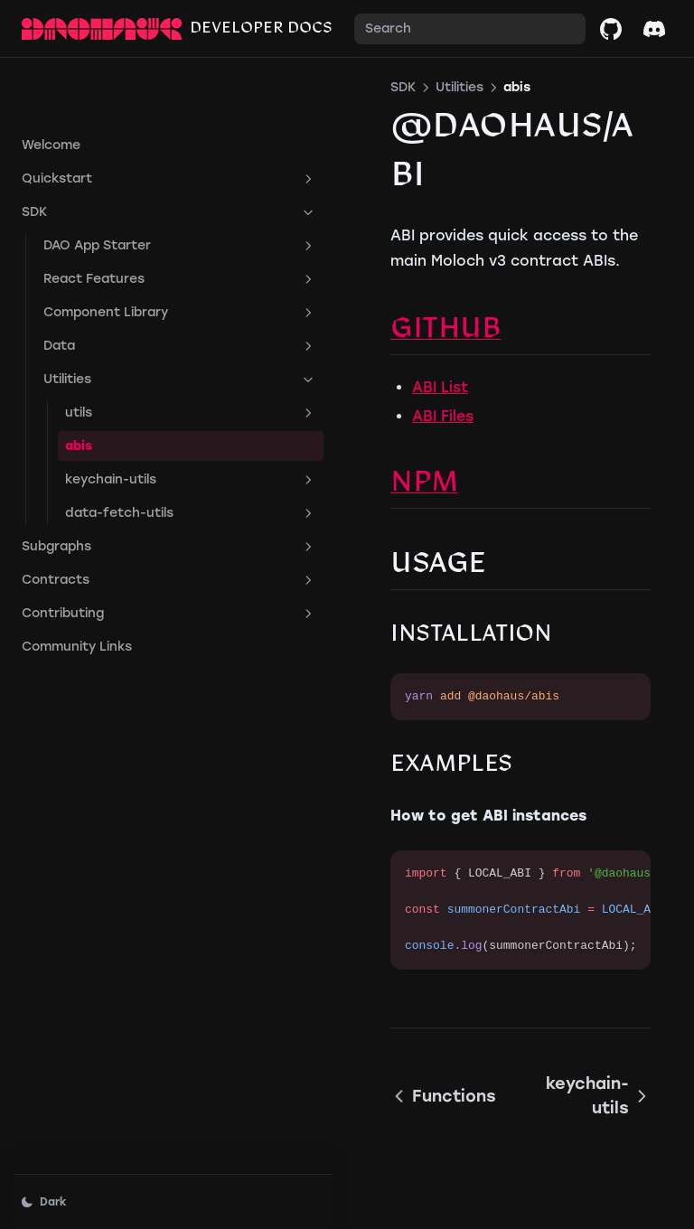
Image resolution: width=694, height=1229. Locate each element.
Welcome (51, 87)
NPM (308, 435)
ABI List (324, 338)
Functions (327, 1035)
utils (133, 355)
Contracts (111, 522)
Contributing (111, 556)
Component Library (122, 255)
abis (78, 388)
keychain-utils (133, 422)
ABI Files (327, 367)
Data (122, 288)
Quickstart (111, 121)
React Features (122, 221)
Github (330, 281)
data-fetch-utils (133, 455)
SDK (111, 154)
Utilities (122, 322)
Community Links (77, 588)
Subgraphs (111, 489)
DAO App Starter (122, 188)
